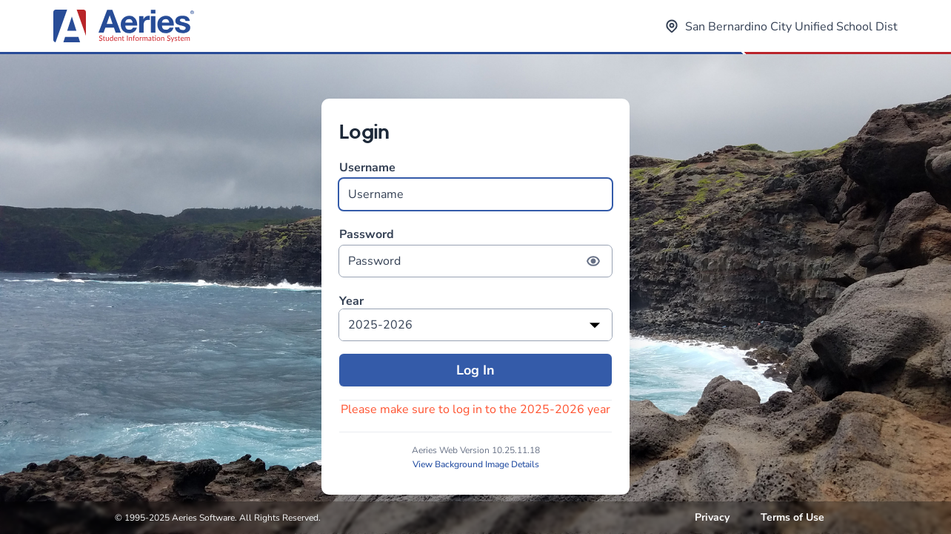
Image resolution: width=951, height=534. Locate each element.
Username (475, 185)
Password (475, 252)
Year (351, 301)
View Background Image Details (476, 464)
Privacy (712, 517)
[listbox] (475, 324)
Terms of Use (792, 517)
